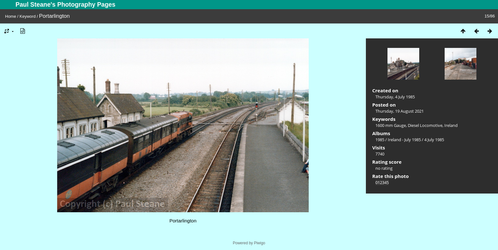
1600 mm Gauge (390, 125)
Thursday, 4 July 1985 (395, 97)
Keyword (28, 16)
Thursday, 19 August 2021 (399, 111)
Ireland (451, 125)
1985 (379, 139)
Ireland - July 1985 (404, 139)
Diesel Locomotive (425, 125)
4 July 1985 (434, 139)
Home (10, 16)
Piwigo (259, 243)
